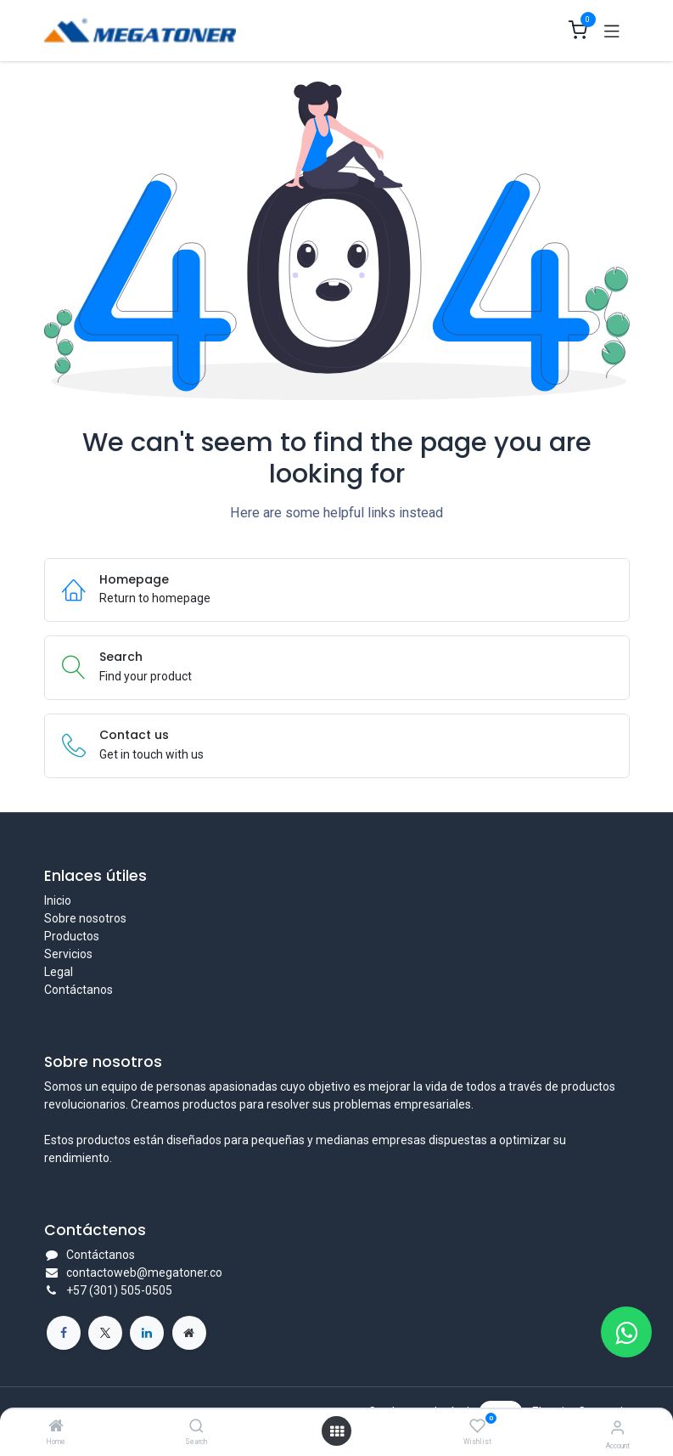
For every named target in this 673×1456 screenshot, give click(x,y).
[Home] (56, 1427)
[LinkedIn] (147, 1333)
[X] (105, 1333)
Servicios (68, 954)
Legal (58, 972)
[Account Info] (617, 1427)
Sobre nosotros (85, 918)
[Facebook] (64, 1333)
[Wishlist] (477, 1426)
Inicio (57, 900)
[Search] (196, 1427)
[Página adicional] (189, 1333)
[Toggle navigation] (612, 30)
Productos (71, 936)
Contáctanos (78, 989)
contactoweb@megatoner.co (144, 1272)
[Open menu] (337, 1431)
